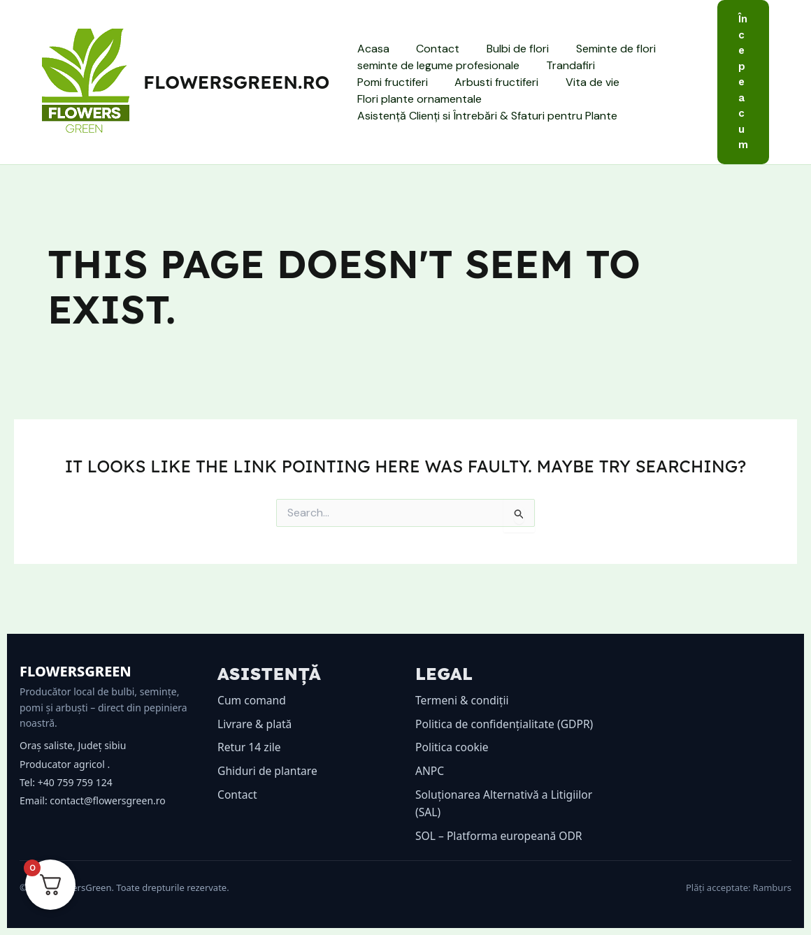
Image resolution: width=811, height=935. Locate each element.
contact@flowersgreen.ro (107, 783)
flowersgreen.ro (236, 82)
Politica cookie (452, 747)
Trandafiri (563, 73)
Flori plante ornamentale (599, 90)
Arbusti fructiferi (396, 90)
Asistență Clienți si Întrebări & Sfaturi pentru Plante (484, 107)
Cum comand (252, 682)
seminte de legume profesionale (435, 73)
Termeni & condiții (463, 682)
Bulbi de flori (506, 57)
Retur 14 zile (249, 729)
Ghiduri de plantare (268, 752)
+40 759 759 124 (75, 764)
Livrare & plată (255, 705)
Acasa (370, 57)
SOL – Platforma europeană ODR (500, 835)
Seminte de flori (599, 57)
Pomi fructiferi (645, 73)
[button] (743, 82)
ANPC (430, 770)
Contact (430, 57)
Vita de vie (488, 90)
